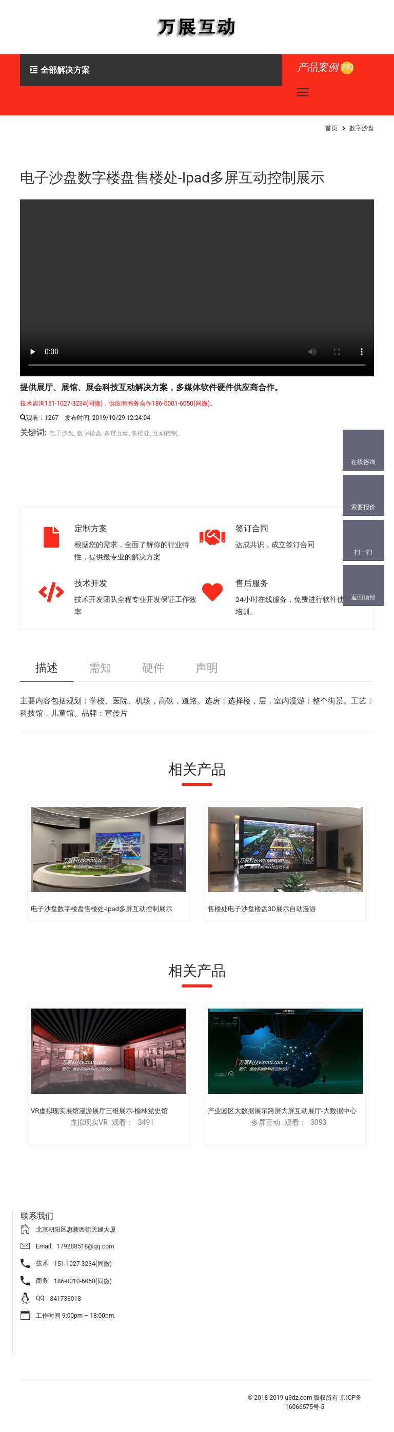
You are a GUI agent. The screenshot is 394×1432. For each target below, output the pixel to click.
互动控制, (166, 433)
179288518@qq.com (85, 1246)
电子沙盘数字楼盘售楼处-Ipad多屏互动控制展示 (172, 177)
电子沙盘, (62, 433)
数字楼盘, (90, 433)
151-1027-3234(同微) (83, 1263)
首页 (331, 128)
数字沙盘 (361, 128)
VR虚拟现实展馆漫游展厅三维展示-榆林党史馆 (99, 1111)
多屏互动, (117, 433)
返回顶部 (363, 597)
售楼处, (141, 433)
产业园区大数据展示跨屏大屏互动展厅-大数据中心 (282, 1111)
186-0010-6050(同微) (83, 1281)
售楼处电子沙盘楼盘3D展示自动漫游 (262, 909)
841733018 (65, 1298)
